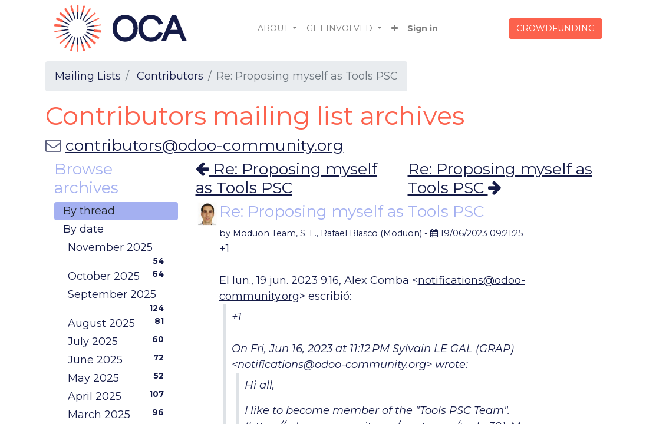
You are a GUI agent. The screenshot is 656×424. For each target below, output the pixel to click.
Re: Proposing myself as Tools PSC (286, 178)
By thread (89, 210)
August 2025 (118, 323)
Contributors (170, 75)
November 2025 (118, 249)
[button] (395, 28)
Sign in (422, 28)
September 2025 (118, 296)
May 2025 (118, 377)
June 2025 (118, 359)
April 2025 (118, 396)
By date (83, 229)
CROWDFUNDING (555, 28)
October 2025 (118, 276)
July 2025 (118, 341)
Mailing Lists (88, 75)
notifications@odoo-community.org (332, 364)
